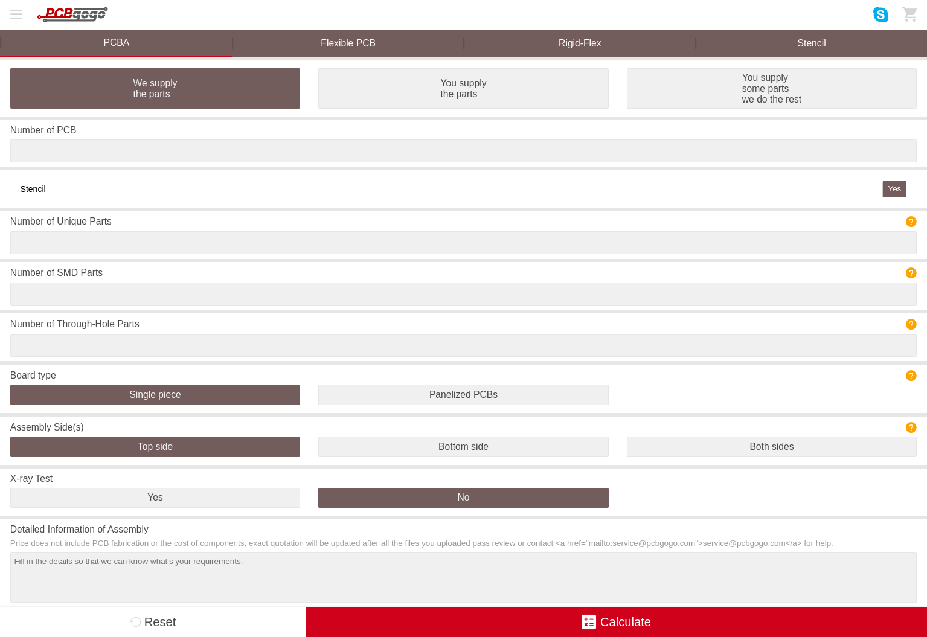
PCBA (117, 42)
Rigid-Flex (580, 43)
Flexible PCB (348, 43)
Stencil (812, 43)
